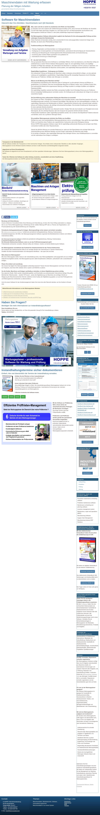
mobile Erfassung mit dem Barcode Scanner (15, 295)
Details (11, 396)
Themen (66, 805)
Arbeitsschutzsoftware (83, 317)
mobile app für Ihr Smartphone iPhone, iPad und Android (19, 293)
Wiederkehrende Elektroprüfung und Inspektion (74, 194)
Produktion (81, 484)
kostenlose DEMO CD (87, 583)
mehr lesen (21, 207)
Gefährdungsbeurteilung (84, 330)
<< (42, 13)
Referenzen (87, 225)
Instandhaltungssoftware (84, 321)
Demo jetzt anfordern (17, 60)
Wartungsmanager (82, 324)
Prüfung (81, 486)
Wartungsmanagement (83, 319)
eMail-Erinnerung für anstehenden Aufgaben (15, 291)
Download (18, 13)
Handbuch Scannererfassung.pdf (86, 414)
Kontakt (91, 394)
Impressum (67, 801)
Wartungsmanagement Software (13, 232)
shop (32, 13)
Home (3, 13)
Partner (17, 396)
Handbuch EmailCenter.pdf (84, 412)
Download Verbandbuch (87, 571)
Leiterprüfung (82, 482)
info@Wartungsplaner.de (86, 289)
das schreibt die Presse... (87, 307)
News (37, 13)
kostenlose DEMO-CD (87, 293)
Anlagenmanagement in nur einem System (43, 194)
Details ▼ (26, 13)
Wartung (81, 489)
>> (45, 13)
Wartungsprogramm (82, 326)
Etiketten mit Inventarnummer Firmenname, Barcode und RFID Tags (22, 297)
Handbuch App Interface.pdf (85, 406)
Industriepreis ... (87, 473)
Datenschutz (67, 802)
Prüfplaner (84, 604)
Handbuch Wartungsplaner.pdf (85, 404)
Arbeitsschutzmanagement (84, 335)
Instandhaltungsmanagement (85, 333)
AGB (65, 804)
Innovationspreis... (87, 442)
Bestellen (10, 13)
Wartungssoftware (82, 328)
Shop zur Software (87, 247)
